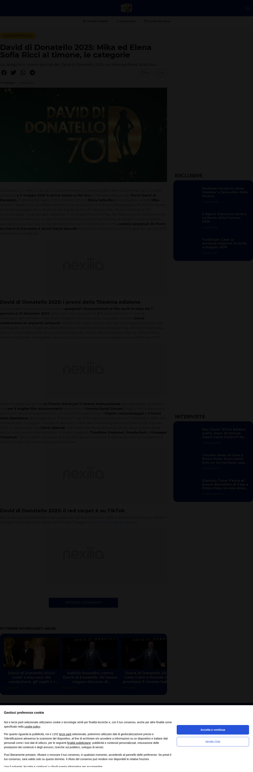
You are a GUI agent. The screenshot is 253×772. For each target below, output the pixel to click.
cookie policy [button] (32, 726)
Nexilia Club (212, 741)
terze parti (65, 734)
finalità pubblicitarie (79, 742)
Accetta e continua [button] (213, 729)
